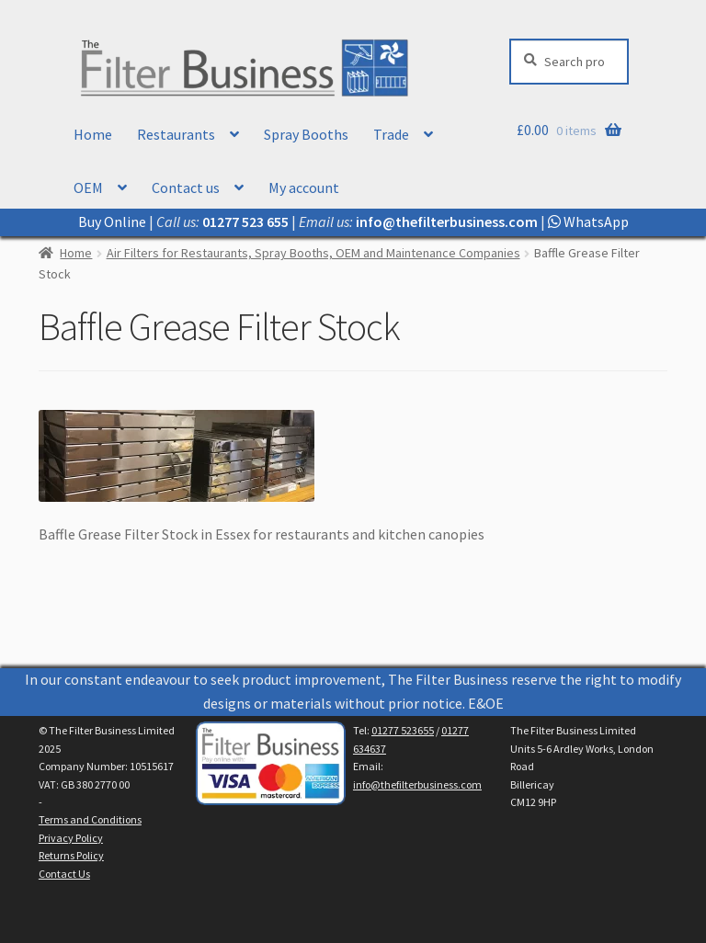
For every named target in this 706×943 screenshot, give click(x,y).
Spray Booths (306, 134)
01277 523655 (402, 730)
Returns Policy (71, 855)
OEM (88, 187)
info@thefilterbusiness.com (417, 784)
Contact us (186, 187)
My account (303, 187)
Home (93, 134)
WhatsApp (588, 221)
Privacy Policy (71, 838)
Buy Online (112, 221)
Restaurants (176, 134)
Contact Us (64, 874)
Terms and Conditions (90, 819)
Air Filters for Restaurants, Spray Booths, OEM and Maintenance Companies (313, 252)
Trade (391, 134)
